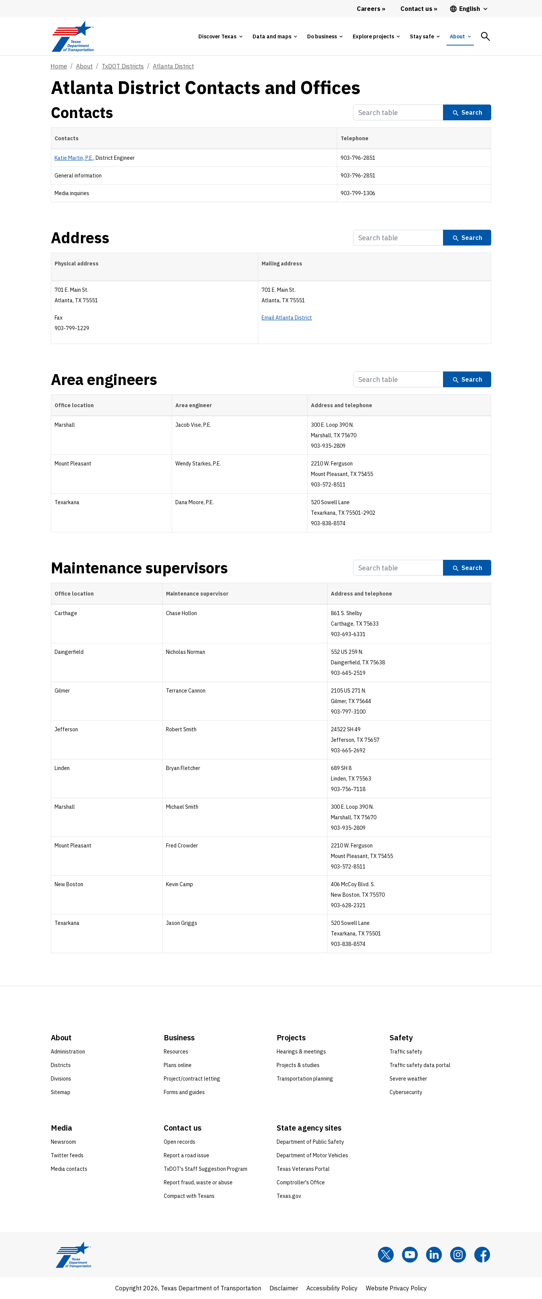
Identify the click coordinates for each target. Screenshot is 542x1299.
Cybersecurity (406, 1092)
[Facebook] (482, 1255)
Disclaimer (283, 1288)
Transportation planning (305, 1078)
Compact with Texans (189, 1196)
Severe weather (408, 1078)
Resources (176, 1051)
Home (58, 66)
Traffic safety (406, 1051)
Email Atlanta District (287, 317)
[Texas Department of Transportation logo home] (72, 36)
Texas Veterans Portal (303, 1169)
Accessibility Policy (332, 1288)
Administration (68, 1051)
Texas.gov (289, 1196)
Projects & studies (298, 1065)
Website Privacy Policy (396, 1288)
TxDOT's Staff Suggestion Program (205, 1169)
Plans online (178, 1065)
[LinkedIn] (434, 1255)
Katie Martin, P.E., (74, 158)
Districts (61, 1065)
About (84, 66)
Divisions (61, 1078)
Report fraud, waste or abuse (198, 1182)
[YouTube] (410, 1255)
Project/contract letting (192, 1078)
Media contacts (69, 1169)
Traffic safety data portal (420, 1065)
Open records (179, 1141)
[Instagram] (458, 1255)
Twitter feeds (67, 1155)
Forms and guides (184, 1092)
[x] (386, 1255)
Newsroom (63, 1141)
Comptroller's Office (301, 1182)
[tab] (220, 36)
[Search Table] (398, 113)
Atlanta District (173, 66)
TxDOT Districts (123, 66)
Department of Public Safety (310, 1141)
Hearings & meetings (301, 1051)
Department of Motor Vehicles (312, 1155)
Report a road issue (186, 1155)
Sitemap (60, 1092)
